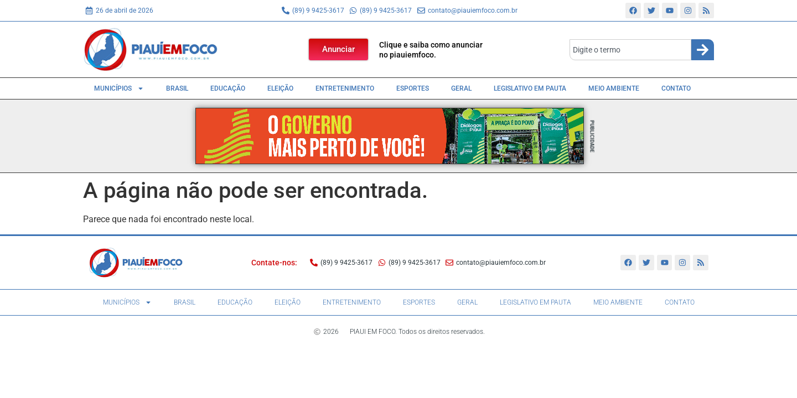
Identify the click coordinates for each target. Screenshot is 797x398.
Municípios (119, 88)
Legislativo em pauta (530, 88)
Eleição (280, 88)
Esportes (412, 88)
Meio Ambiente (613, 88)
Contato (676, 88)
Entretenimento (344, 88)
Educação (227, 88)
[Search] (702, 49)
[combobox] (630, 49)
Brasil (177, 88)
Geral (461, 88)
